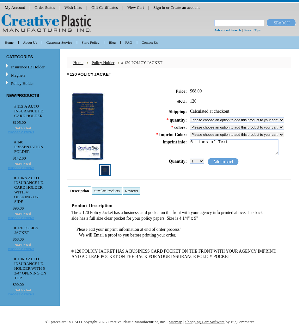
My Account (15, 7)
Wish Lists (73, 7)
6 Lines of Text (234, 147)
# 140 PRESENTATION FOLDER (28, 147)
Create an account (184, 7)
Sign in (159, 7)
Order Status (44, 7)
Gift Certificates (104, 7)
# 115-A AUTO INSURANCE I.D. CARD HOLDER (29, 111)
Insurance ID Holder (28, 67)
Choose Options (21, 132)
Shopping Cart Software (205, 321)
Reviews (131, 191)
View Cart (135, 7)
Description (79, 191)
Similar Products (106, 191)
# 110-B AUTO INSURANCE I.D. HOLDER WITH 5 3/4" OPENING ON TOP (30, 268)
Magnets (18, 75)
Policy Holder (22, 83)
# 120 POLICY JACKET (26, 230)
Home (78, 62)
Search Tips (252, 30)
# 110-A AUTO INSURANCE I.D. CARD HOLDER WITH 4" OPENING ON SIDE (29, 190)
